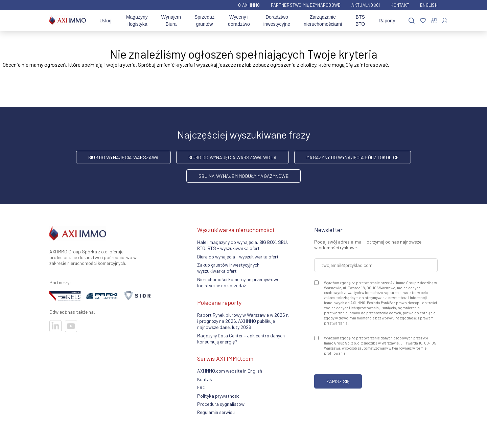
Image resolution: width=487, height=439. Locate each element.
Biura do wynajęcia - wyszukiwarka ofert (238, 256)
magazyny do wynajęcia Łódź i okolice (352, 157)
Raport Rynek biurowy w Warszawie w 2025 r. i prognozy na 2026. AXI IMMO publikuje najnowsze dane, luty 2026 (243, 321)
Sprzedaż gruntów (204, 20)
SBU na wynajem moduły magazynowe (243, 176)
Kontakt (400, 5)
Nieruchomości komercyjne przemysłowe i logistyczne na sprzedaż (239, 282)
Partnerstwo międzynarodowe (306, 5)
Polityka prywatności (218, 396)
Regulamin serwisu (216, 412)
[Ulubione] (423, 21)
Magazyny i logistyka (137, 20)
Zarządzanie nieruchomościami (323, 20)
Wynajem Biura (171, 20)
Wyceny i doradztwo (239, 20)
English (429, 5)
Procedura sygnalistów (221, 404)
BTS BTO (360, 20)
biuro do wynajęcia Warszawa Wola (232, 157)
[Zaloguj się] (444, 20)
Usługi (106, 20)
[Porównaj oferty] (434, 20)
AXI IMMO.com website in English (229, 371)
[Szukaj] (412, 21)
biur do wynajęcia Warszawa (123, 157)
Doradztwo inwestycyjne (276, 20)
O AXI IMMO (249, 5)
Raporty (386, 20)
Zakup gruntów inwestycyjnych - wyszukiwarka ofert (229, 268)
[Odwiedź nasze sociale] (55, 326)
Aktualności (365, 5)
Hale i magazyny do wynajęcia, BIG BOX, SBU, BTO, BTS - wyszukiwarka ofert (242, 245)
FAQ (201, 387)
